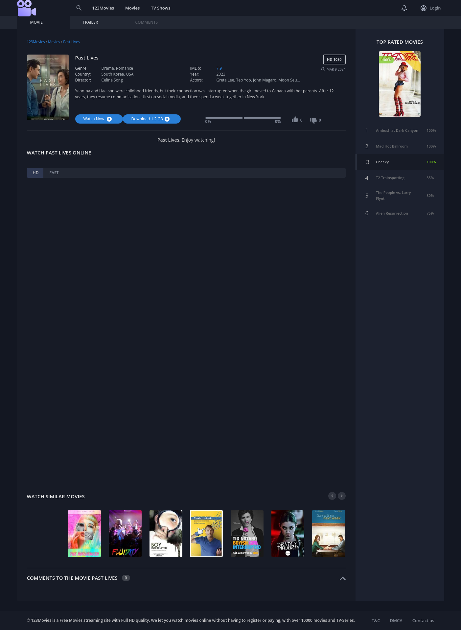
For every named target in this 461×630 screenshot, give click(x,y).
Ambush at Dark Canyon (397, 129)
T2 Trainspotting (390, 176)
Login (431, 8)
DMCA (396, 620)
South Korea (113, 74)
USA (130, 74)
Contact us (423, 620)
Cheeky (382, 160)
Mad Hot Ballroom (392, 145)
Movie (36, 22)
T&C (376, 620)
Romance (124, 68)
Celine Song (112, 80)
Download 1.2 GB (151, 119)
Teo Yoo (243, 80)
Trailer (90, 22)
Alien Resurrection (392, 212)
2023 (220, 74)
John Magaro (264, 80)
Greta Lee (225, 80)
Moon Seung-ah (292, 80)
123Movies (103, 8)
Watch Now (98, 119)
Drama (108, 68)
